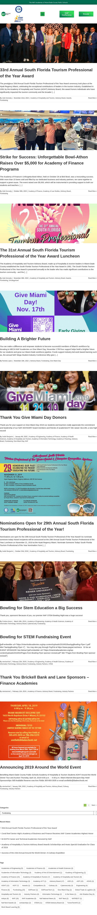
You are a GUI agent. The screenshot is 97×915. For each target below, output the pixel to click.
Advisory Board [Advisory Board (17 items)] (57, 881)
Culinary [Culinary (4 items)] (53, 885)
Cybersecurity (32, 624)
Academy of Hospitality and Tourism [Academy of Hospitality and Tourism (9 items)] (67, 877)
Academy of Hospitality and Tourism (42, 98)
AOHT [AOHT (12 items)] (5, 885)
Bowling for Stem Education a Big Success (41, 608)
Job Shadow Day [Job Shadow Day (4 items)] (87, 894)
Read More (92, 98)
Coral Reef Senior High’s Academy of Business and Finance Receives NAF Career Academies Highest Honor (47, 833)
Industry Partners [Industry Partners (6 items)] (31, 894)
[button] (42, 14)
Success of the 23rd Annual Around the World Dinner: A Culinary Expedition (33, 853)
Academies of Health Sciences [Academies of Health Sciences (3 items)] (60, 868)
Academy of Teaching (63, 439)
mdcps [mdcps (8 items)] (5, 898)
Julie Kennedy (7, 98)
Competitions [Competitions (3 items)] (39, 885)
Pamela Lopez (7, 361)
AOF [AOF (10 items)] (80, 881)
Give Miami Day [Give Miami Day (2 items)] (65, 890)
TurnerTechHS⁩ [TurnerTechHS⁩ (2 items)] (73, 903)
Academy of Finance (35, 191)
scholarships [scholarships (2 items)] (25, 903)
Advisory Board (60, 98)
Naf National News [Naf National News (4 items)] (48, 898)
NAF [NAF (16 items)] (15, 898)
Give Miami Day (55, 361)
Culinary (65, 786)
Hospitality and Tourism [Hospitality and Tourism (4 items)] (11, 894)
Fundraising (4, 100)
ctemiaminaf (6, 662)
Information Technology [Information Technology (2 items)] (52, 894)
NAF (26, 441)
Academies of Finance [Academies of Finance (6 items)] (35, 868)
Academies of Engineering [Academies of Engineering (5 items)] (12, 868)
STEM (50, 664)
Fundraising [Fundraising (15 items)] (19, 890)
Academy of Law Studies (51, 191)
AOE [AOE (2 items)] (70, 881)
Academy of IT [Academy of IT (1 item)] (39, 881)
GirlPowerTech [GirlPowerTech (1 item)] (47, 890)
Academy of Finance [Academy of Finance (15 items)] (10, 877)
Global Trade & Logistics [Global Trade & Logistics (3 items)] (85, 890)
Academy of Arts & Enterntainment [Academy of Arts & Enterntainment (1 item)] (48, 873)
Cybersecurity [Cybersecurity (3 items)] (66, 885)
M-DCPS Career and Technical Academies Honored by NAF (27, 839)
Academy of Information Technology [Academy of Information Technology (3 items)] (15, 881)
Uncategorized (13, 280)
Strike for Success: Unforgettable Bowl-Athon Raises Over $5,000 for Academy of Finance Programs (44, 163)
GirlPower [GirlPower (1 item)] (33, 890)
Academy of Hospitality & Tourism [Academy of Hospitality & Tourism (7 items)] (36, 877)
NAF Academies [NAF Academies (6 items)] (29, 898)
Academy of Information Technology (44, 439)
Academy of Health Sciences (54, 621)
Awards (68, 98)
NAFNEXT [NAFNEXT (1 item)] (77, 898)
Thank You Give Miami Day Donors (33, 417)
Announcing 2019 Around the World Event (40, 767)
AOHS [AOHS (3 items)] (90, 881)
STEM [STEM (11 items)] (38, 903)
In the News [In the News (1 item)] (70, 894)
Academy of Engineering (37, 437)
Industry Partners (42, 664)
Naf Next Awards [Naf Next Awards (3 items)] (8, 903)
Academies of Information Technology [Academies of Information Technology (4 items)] (16, 873)
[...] (53, 92)
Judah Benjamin (7, 437)
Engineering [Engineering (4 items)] (82, 885)
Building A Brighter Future (25, 338)
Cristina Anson (7, 621)
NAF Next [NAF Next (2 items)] (63, 898)
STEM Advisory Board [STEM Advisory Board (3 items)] (54, 903)
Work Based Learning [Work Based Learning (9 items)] (10, 907)
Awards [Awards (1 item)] (26, 885)
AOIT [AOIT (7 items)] (16, 885)
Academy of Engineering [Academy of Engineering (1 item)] (75, 873)
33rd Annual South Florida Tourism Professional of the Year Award (29, 828)
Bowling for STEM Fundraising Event (35, 637)
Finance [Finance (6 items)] (5, 890)
